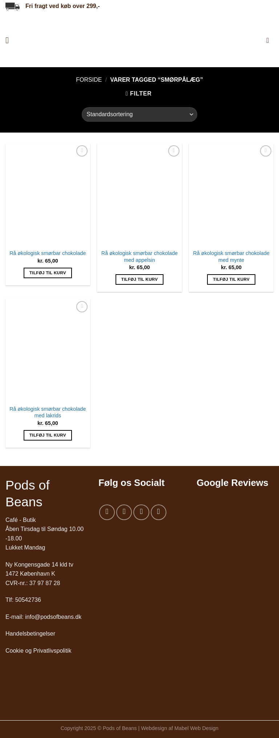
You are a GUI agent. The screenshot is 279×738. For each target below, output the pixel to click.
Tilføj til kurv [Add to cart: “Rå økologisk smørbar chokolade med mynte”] (231, 279)
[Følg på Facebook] (107, 512)
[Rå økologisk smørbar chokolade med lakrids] (47, 350)
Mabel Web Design (196, 728)
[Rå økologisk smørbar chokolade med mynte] (231, 194)
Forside (89, 80)
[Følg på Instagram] (124, 512)
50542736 (28, 600)
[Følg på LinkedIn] (158, 512)
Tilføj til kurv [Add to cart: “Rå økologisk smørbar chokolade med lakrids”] (47, 435)
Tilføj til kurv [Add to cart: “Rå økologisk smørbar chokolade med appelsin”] (139, 279)
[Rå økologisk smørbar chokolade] (47, 194)
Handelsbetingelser (30, 633)
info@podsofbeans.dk (53, 617)
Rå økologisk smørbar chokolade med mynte (231, 256)
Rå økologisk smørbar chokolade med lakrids (47, 412)
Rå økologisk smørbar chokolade (47, 253)
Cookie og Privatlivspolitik (38, 651)
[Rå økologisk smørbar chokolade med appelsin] (139, 194)
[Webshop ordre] (139, 114)
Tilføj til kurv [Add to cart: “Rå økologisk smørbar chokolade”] (47, 273)
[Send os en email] (141, 512)
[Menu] (9, 40)
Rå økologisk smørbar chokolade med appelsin (139, 256)
